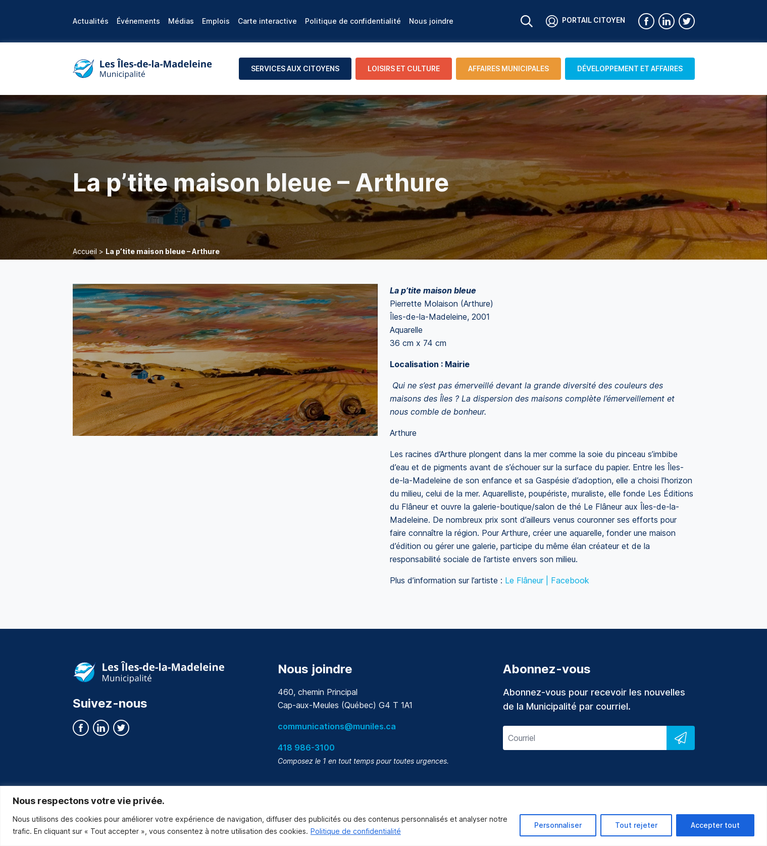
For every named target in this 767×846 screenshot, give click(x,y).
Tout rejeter (636, 825)
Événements (138, 21)
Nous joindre (431, 21)
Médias (181, 21)
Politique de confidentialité (356, 831)
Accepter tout (715, 825)
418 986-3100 (306, 747)
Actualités (91, 21)
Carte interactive (267, 21)
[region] (383, 816)
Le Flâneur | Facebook (547, 580)
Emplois (216, 21)
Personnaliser (558, 825)
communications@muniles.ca (337, 726)
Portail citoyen (585, 21)
